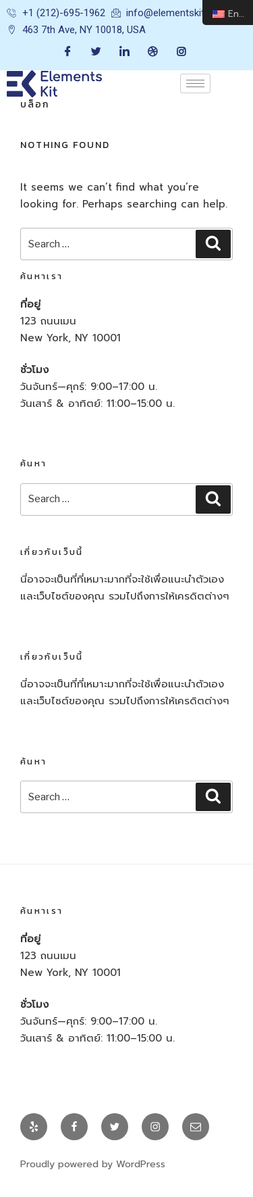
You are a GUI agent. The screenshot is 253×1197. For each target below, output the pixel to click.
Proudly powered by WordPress (92, 1164)
